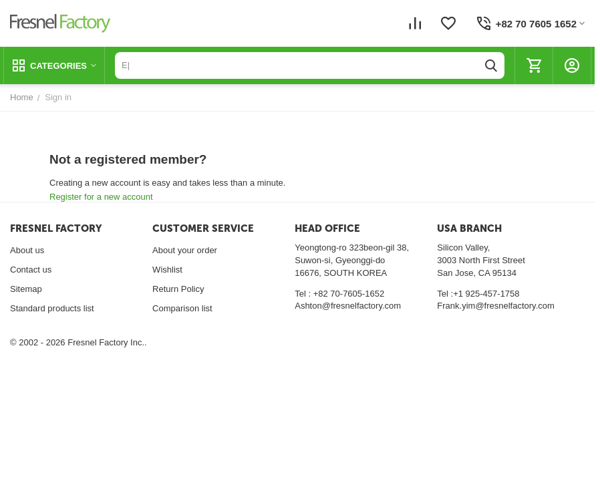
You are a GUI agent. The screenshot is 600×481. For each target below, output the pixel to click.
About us (27, 250)
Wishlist (167, 270)
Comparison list (182, 308)
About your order (184, 250)
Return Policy (178, 289)
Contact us (30, 270)
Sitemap (26, 289)
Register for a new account (101, 197)
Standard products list (52, 308)
